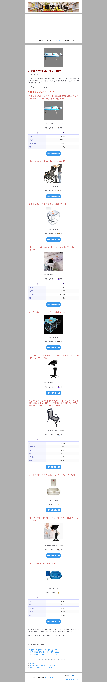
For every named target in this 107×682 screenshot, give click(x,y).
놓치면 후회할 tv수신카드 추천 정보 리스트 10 (41, 667)
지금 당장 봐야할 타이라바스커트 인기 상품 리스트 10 (44, 650)
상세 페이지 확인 (53, 153)
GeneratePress (49, 677)
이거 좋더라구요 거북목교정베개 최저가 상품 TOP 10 (44, 654)
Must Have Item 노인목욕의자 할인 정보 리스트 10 (42, 666)
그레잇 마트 (57, 40)
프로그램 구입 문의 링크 (72, 679)
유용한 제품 (66, 40)
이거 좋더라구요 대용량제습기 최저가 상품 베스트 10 (44, 652)
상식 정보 (49, 40)
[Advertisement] (53, 25)
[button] (73, 40)
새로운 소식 (40, 40)
